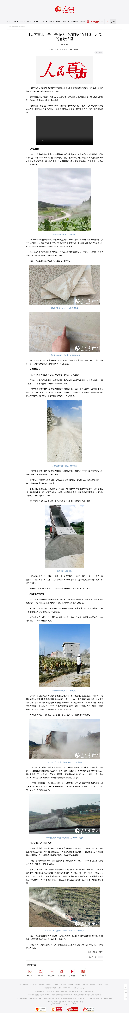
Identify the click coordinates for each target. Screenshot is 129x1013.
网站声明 (85, 984)
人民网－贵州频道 (74, 50)
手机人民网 (51, 972)
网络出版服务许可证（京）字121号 (74, 998)
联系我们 (107, 984)
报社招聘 (41, 984)
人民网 (9, 26)
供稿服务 (70, 984)
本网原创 (22, 26)
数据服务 (78, 984)
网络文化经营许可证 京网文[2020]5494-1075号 (51, 998)
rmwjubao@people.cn (88, 991)
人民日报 (30, 972)
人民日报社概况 (23, 984)
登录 (114, 21)
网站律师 (92, 984)
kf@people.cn (48, 991)
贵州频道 (15, 26)
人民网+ (40, 972)
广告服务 (55, 984)
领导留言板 (61, 972)
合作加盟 (63, 984)
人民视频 (72, 972)
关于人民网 (33, 984)
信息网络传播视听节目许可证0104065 (27, 998)
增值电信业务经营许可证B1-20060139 (62, 995)
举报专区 (83, 21)
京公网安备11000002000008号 (104, 998)
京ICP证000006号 (90, 998)
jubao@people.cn (82, 988)
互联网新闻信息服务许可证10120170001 (39, 995)
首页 (8, 21)
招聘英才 (48, 984)
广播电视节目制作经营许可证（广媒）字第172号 (87, 995)
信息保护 (99, 984)
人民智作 (83, 972)
